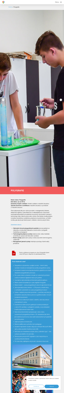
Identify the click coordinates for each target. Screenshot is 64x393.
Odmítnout (36, 386)
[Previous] (3, 100)
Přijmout (52, 386)
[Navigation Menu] (58, 2)
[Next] (61, 100)
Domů (10, 7)
